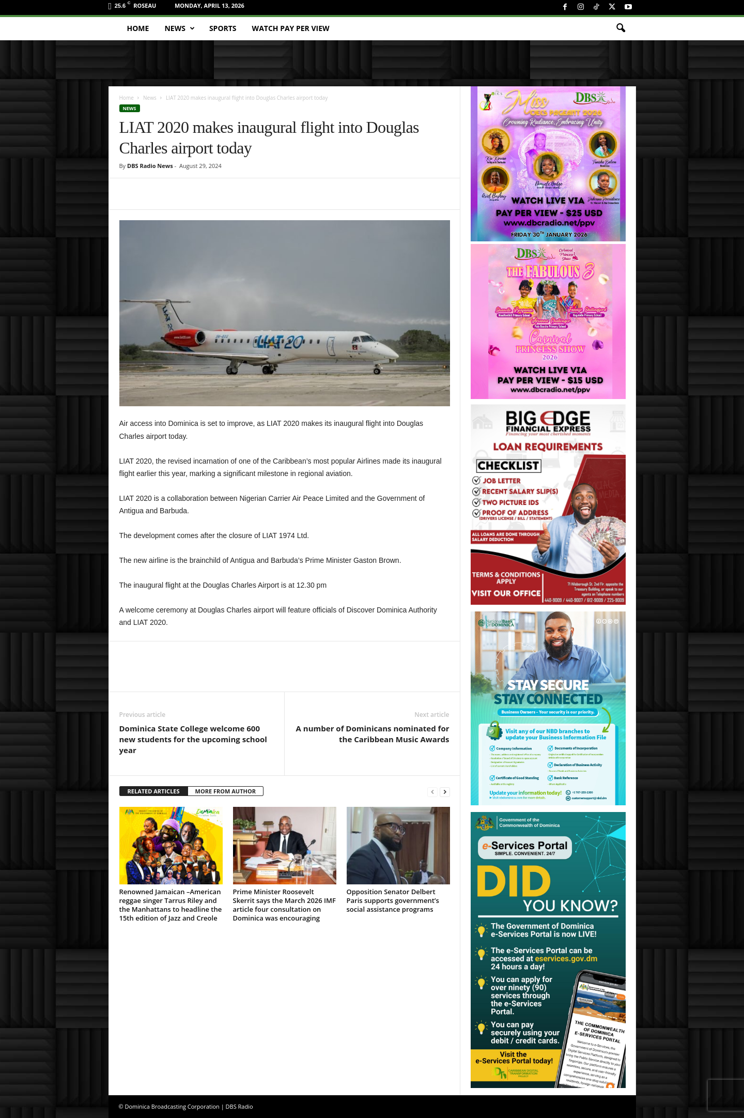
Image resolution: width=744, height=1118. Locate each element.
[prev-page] (432, 791)
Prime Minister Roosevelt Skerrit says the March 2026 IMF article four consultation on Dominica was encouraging (284, 905)
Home (138, 28)
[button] (620, 28)
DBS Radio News (150, 166)
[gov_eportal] (548, 950)
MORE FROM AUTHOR (225, 791)
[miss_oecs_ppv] (548, 163)
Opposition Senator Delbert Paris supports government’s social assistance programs (393, 900)
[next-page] (445, 791)
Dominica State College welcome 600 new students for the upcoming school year (193, 739)
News (179, 28)
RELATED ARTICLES (154, 791)
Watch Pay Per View (291, 28)
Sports (223, 28)
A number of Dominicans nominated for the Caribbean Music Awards (373, 733)
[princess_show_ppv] (548, 321)
